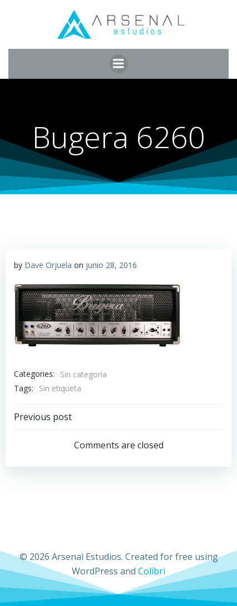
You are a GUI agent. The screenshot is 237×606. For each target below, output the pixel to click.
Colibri (151, 571)
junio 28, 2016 (111, 265)
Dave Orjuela (48, 265)
